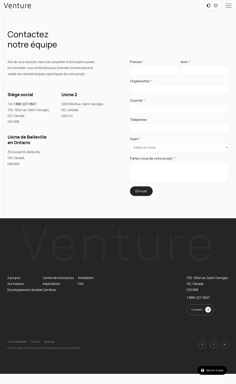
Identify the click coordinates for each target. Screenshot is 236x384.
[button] (228, 5)
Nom (184, 62)
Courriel (136, 100)
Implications (51, 284)
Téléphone (138, 120)
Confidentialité (17, 342)
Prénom (136, 62)
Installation (86, 278)
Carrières (49, 290)
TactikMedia (75, 348)
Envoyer (141, 191)
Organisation (140, 81)
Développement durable (24, 290)
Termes (35, 342)
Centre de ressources (58, 278)
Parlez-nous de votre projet (151, 158)
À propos (13, 278)
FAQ (81, 284)
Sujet (134, 139)
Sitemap (49, 342)
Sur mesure (15, 284)
